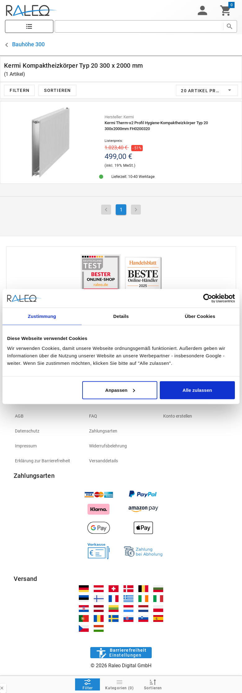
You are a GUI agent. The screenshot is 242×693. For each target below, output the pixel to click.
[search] (138, 26)
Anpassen (120, 389)
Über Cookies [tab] (200, 316)
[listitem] (47, 416)
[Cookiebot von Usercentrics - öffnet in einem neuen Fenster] (208, 298)
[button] (202, 10)
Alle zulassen (197, 389)
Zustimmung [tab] (42, 316)
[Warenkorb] (225, 10)
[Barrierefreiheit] (120, 652)
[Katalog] (29, 26)
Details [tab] (121, 316)
